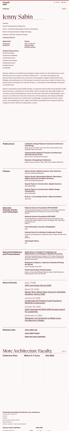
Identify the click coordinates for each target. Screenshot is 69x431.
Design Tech (6, 45)
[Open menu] (63, 2)
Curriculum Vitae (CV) (9, 37)
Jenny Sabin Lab (31, 330)
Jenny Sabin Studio (32, 333)
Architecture (6, 43)
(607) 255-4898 (29, 45)
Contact (5, 416)
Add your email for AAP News (11, 427)
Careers (5, 418)
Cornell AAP (6, 4)
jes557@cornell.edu (30, 47)
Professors (6, 9)
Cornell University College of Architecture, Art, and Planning (21, 412)
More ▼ (64, 8)
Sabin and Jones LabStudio (35, 337)
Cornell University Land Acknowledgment (14, 424)
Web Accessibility (7, 422)
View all (64, 351)
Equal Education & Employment (11, 420)
